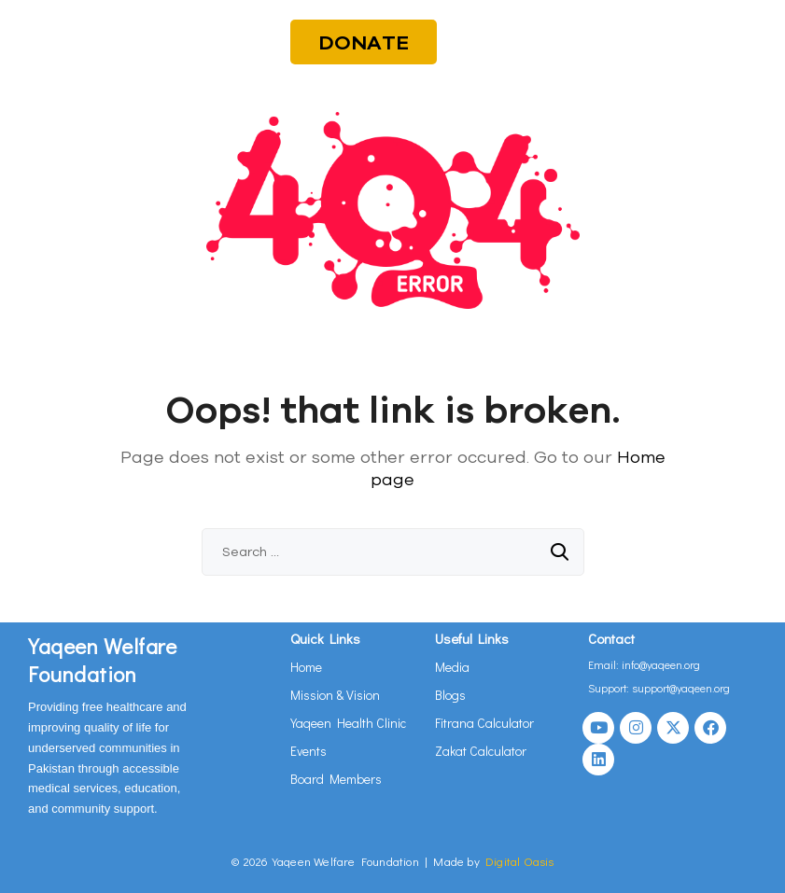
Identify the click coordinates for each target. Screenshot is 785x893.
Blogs (450, 695)
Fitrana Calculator (484, 723)
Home (306, 667)
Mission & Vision (335, 695)
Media (452, 667)
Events (308, 751)
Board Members (336, 779)
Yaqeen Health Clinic (348, 723)
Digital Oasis (519, 861)
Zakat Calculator (480, 751)
